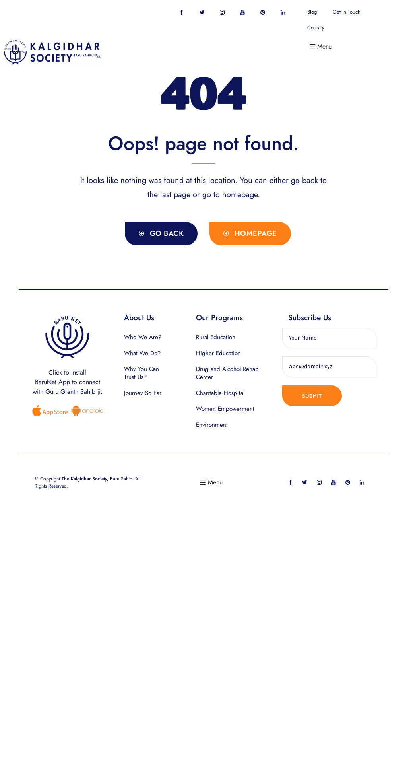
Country (315, 27)
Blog (312, 12)
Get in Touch (346, 12)
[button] (161, 233)
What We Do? (142, 353)
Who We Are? (142, 337)
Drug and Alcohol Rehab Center (227, 373)
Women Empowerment (225, 408)
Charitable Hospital (220, 393)
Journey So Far (142, 393)
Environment (212, 424)
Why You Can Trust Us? (141, 373)
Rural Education (215, 337)
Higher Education (218, 353)
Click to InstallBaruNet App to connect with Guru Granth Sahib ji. (68, 382)
